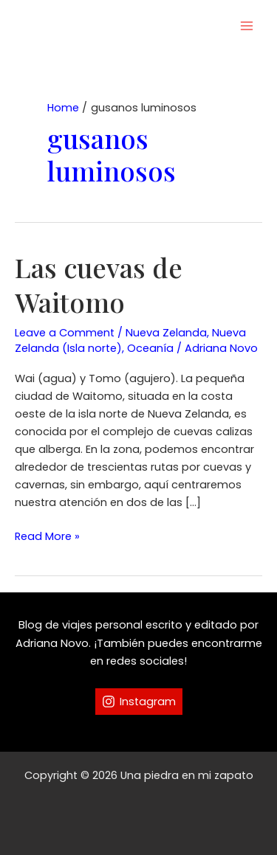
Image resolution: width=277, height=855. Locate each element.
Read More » (47, 536)
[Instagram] (138, 701)
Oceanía (150, 348)
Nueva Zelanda (166, 332)
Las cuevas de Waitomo (98, 284)
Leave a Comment (64, 332)
